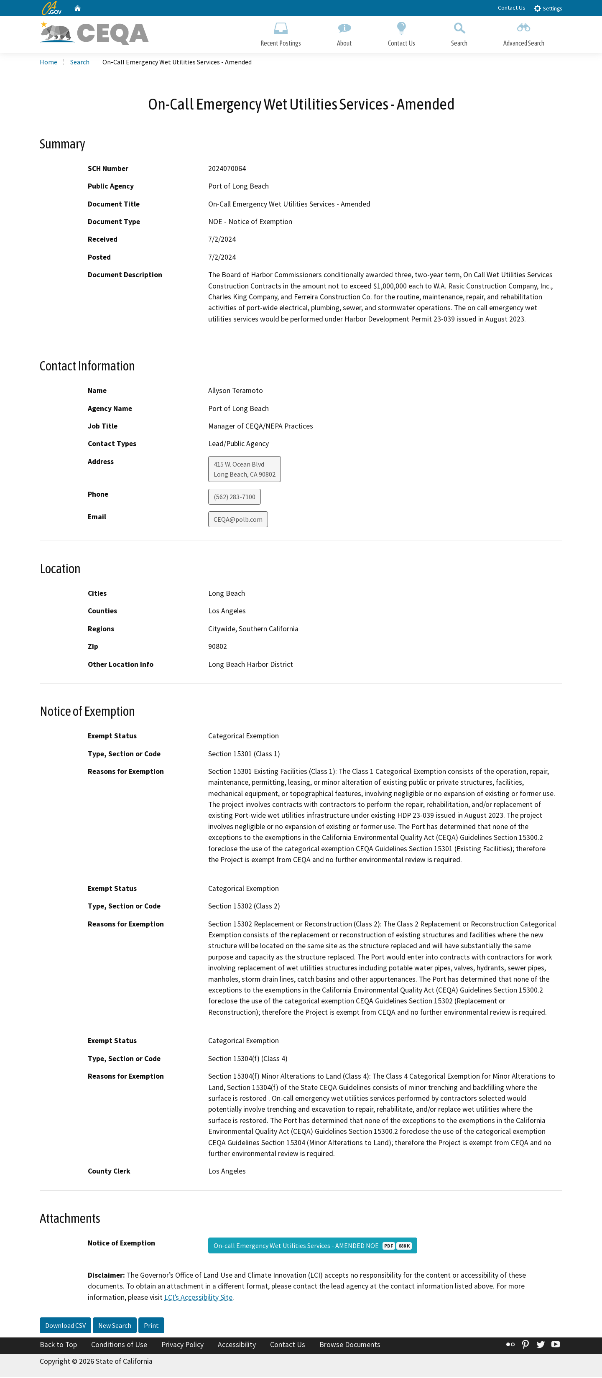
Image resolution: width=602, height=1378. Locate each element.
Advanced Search (523, 32)
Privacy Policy (182, 1345)
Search (459, 32)
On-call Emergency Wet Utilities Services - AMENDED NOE (313, 1247)
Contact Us (511, 7)
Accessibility (237, 1345)
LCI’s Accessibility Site (198, 1298)
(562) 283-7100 (234, 498)
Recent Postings (281, 32)
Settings (548, 8)
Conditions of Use (119, 1345)
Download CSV (65, 1326)
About (344, 32)
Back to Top (58, 1345)
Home (48, 63)
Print (151, 1326)
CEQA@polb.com (238, 520)
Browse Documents (349, 1345)
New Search (114, 1326)
